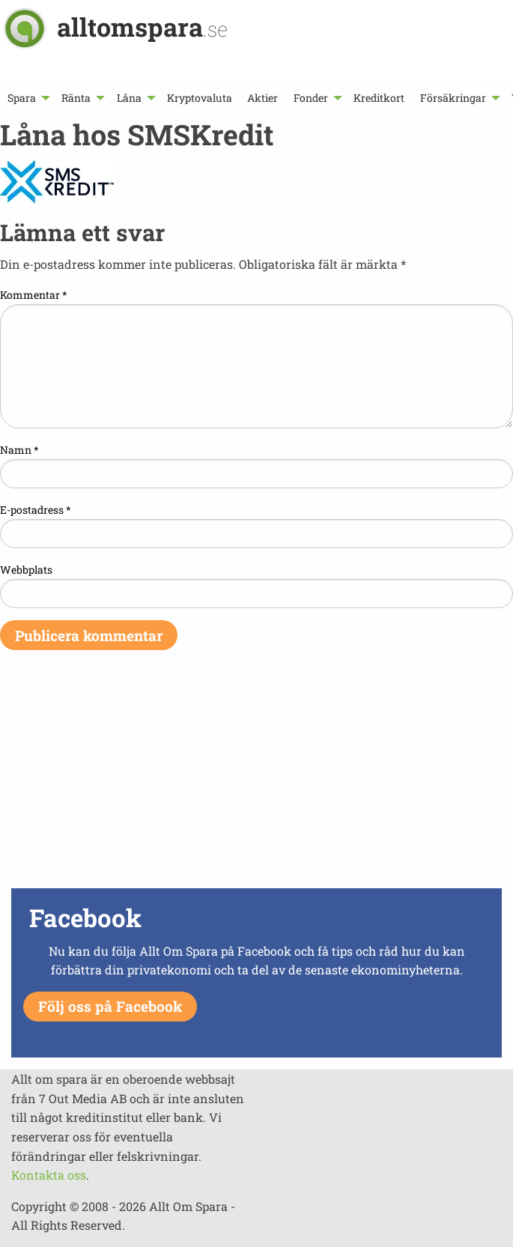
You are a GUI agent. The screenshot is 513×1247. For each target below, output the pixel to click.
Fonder (311, 98)
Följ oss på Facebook (110, 1006)
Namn (19, 450)
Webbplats (26, 569)
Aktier (262, 98)
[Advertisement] (256, 779)
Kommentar (33, 295)
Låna (129, 98)
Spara (21, 98)
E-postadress (35, 510)
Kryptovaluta (199, 98)
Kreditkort (378, 98)
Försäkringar (453, 98)
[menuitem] (27, 98)
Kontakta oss (48, 1175)
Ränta (76, 98)
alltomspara (142, 26)
